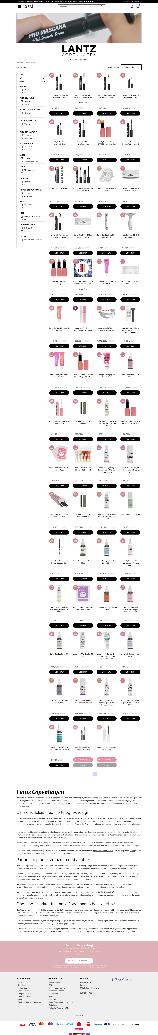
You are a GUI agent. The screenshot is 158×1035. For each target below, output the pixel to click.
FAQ (50, 985)
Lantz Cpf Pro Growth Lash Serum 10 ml (106, 748)
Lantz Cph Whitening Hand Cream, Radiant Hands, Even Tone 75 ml (106, 656)
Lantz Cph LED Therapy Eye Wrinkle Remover (106, 329)
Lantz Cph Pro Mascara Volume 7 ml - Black (130, 96)
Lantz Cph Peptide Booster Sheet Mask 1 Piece (83, 608)
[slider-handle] (21, 78)
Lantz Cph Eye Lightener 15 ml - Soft (59, 329)
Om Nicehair (23, 985)
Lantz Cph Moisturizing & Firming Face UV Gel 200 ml (107, 423)
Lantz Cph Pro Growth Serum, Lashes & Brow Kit (83, 329)
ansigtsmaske (94, 892)
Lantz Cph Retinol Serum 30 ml (130, 376)
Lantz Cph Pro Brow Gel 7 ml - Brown (83, 422)
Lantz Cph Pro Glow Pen (59, 188)
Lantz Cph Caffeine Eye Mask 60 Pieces (130, 189)
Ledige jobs (22, 988)
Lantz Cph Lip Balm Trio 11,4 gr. (59, 283)
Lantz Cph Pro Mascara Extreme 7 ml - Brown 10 (130, 143)
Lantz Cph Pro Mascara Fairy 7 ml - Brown (106, 96)
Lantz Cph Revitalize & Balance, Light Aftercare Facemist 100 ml (106, 703)
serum (132, 851)
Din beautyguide (137, 1)
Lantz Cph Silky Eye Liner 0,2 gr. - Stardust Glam (59, 562)
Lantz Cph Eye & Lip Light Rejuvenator (106, 236)
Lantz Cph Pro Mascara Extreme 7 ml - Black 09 (83, 96)
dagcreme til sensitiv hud (103, 851)
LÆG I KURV (59, 113)
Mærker (19, 62)
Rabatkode (53, 1005)
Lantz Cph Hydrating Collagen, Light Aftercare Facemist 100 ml (107, 470)
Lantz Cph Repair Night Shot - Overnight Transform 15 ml (130, 470)
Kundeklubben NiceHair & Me (29, 1002)
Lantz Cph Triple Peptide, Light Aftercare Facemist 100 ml (130, 703)
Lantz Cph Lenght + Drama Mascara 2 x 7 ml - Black (83, 283)
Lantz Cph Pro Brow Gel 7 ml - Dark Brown (83, 515)
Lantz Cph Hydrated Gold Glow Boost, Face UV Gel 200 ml (59, 609)
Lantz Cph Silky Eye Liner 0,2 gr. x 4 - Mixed (59, 515)
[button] (131, 67)
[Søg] (81, 6)
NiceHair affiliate (24, 996)
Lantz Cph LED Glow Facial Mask (106, 189)
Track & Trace (23, 991)
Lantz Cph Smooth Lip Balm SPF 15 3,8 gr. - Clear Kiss (83, 376)
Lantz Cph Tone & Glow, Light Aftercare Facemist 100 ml (130, 563)
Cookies (52, 999)
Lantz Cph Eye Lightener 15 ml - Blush (107, 283)
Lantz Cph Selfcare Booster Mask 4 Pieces (59, 469)
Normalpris (53, 994)
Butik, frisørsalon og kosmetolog (62, 1002)
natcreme (71, 892)
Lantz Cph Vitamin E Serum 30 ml (83, 562)
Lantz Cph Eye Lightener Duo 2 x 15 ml (59, 376)
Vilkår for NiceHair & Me (59, 1008)
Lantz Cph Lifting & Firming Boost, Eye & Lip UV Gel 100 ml (106, 516)
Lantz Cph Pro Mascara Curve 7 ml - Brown (59, 236)
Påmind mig (83, 759)
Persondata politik (56, 991)
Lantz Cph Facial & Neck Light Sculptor (130, 236)
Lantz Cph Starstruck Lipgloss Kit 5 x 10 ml (83, 469)
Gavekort (21, 999)
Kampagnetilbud (24, 994)
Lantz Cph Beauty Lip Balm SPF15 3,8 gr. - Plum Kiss (130, 422)
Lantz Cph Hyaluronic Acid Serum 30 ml (106, 562)
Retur (51, 996)
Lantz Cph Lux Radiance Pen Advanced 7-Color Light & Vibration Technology (130, 330)
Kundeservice (127, 1)
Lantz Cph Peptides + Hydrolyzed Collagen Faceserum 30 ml (130, 609)
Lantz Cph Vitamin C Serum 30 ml (107, 608)
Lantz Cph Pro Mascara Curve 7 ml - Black (83, 143)
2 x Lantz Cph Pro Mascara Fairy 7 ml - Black (83, 189)
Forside (20, 982)
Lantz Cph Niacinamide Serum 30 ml (59, 702)
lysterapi (74, 832)
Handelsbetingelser (57, 988)
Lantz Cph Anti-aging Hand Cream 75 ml (107, 376)
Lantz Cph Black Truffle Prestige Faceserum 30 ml (59, 748)
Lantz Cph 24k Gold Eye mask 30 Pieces (83, 236)
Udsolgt (83, 765)
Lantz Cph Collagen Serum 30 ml (130, 655)
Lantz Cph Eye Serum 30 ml (59, 655)
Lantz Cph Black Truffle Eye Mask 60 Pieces (130, 283)
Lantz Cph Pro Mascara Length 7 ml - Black (83, 748)
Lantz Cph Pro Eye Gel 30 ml (130, 515)
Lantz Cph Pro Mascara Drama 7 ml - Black (59, 143)
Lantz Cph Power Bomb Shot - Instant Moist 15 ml (83, 702)
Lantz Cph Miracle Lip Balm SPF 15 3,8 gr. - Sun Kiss (107, 143)
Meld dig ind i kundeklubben (79, 961)
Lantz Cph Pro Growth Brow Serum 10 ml (59, 422)
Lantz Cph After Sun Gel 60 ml (83, 655)
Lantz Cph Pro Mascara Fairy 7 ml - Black (59, 96)
